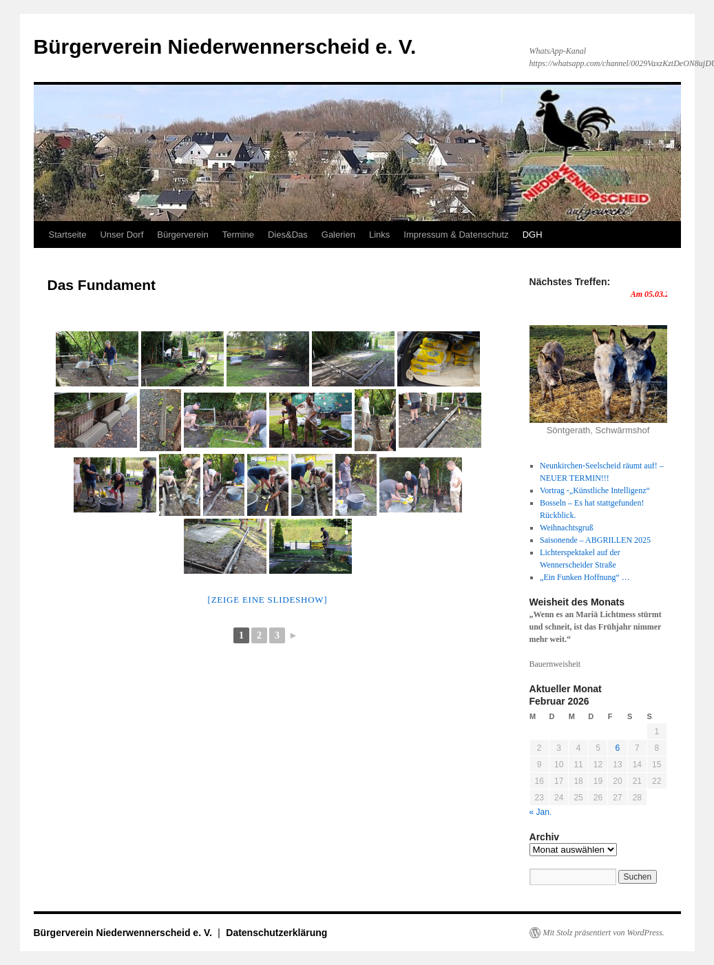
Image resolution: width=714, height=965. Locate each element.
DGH (533, 234)
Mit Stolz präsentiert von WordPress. (603, 932)
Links (379, 234)
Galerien (338, 234)
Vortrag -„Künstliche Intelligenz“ (595, 490)
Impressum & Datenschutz (455, 234)
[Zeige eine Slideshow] (268, 599)
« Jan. (540, 812)
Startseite (68, 234)
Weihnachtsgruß (567, 527)
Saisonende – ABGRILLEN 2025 (595, 540)
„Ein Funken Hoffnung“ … (585, 577)
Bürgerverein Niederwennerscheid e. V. (225, 46)
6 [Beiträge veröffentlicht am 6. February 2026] (618, 748)
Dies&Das (288, 234)
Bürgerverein (182, 234)
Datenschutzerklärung (276, 932)
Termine (238, 234)
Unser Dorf (121, 234)
